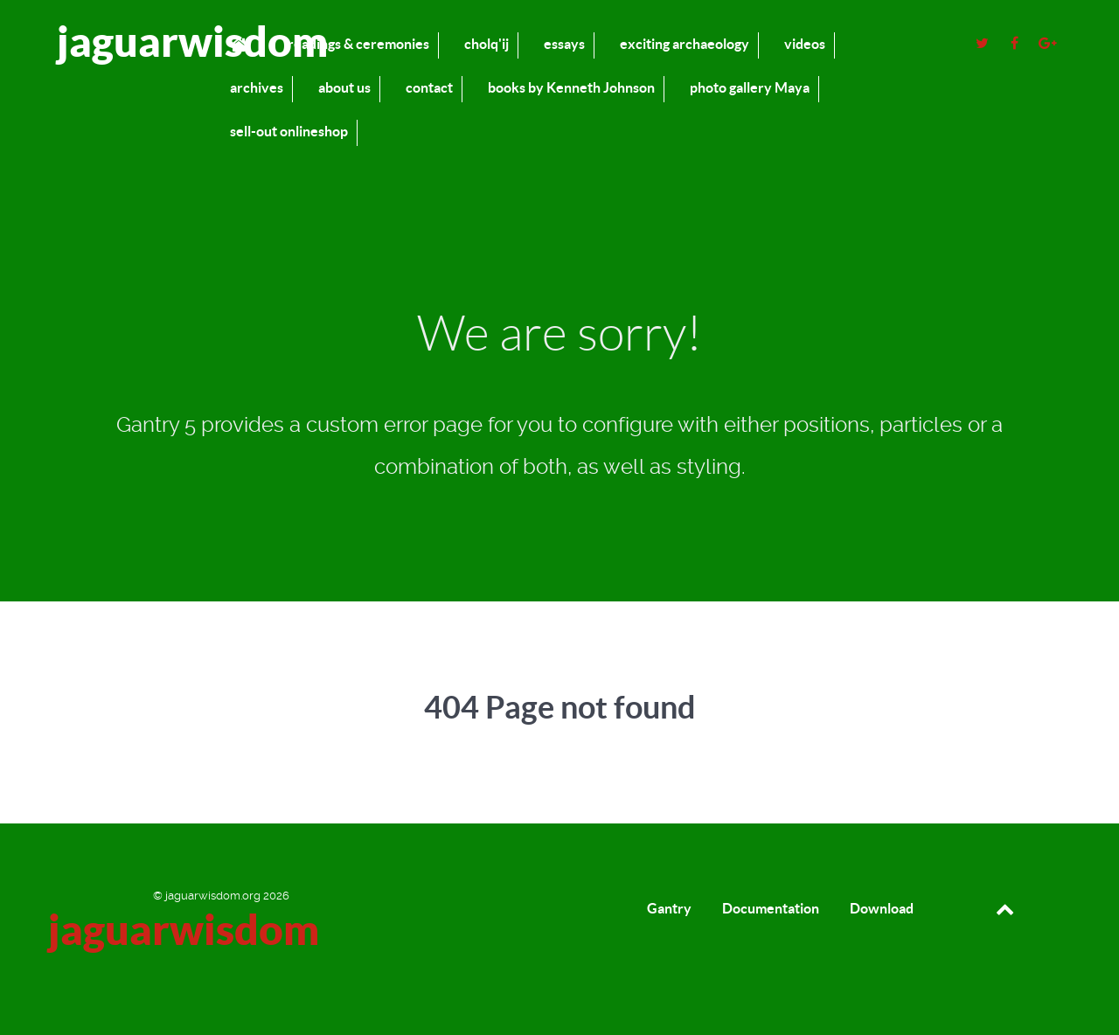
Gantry (669, 908)
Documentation (770, 908)
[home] (241, 44)
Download (882, 908)
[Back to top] (1005, 908)
